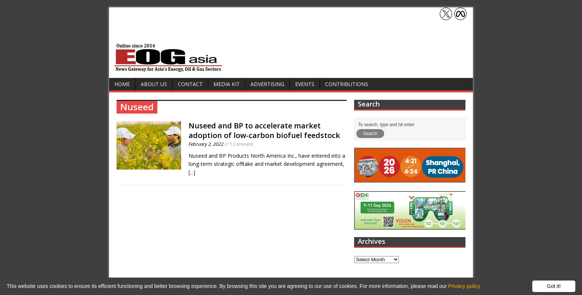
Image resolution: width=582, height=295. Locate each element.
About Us (154, 84)
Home (122, 84)
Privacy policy (464, 286)
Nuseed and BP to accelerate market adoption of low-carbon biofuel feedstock (264, 130)
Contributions (346, 84)
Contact (190, 84)
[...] (192, 172)
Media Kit (226, 84)
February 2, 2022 (206, 144)
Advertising (267, 84)
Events (304, 84)
